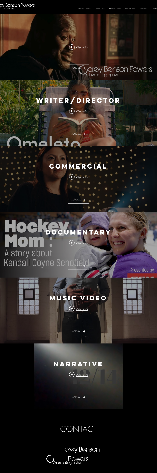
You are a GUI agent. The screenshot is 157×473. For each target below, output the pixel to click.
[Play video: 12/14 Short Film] (78, 374)
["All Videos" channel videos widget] (78, 47)
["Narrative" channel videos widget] (78, 376)
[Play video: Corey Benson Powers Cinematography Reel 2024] (78, 47)
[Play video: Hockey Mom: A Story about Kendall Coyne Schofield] (78, 243)
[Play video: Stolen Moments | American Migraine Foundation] (78, 177)
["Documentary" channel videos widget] (78, 245)
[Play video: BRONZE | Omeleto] (78, 111)
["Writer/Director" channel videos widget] (78, 113)
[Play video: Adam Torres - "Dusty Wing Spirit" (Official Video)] (78, 309)
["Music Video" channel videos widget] (78, 310)
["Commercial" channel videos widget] (78, 179)
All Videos (78, 68)
